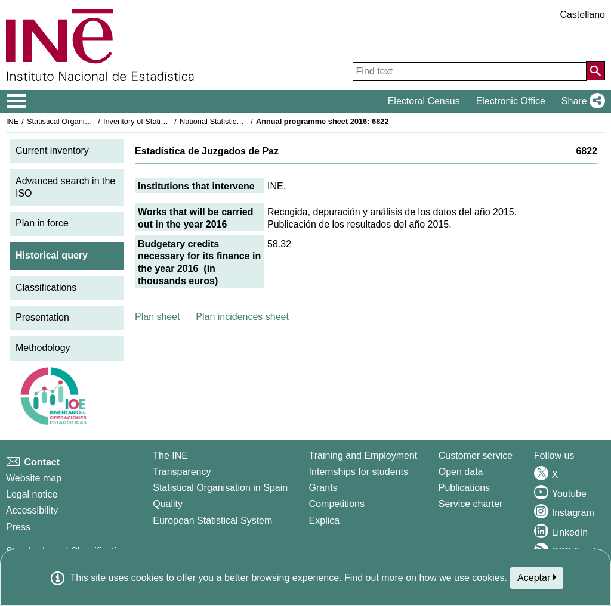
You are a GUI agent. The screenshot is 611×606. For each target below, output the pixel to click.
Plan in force (42, 223)
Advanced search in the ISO (65, 187)
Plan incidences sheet (242, 317)
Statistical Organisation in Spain (81, 121)
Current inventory (52, 150)
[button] (581, 101)
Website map (33, 478)
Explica (324, 520)
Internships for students (358, 472)
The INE (170, 455)
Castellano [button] (582, 15)
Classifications (46, 287)
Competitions (337, 504)
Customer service (476, 455)
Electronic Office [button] (510, 101)
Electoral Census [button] (424, 101)
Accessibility (32, 510)
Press (18, 527)
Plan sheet (157, 317)
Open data (461, 472)
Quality (168, 504)
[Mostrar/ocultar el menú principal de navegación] (17, 101)
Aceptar (536, 577)
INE (12, 121)
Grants (323, 488)
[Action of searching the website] (595, 70)
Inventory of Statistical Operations (160, 121)
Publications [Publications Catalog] (464, 488)
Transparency (182, 472)
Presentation (42, 317)
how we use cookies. (463, 578)
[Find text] (470, 71)
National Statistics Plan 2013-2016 (238, 121)
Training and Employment (363, 455)
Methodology (43, 348)
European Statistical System (212, 520)
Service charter (471, 504)
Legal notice (31, 494)
